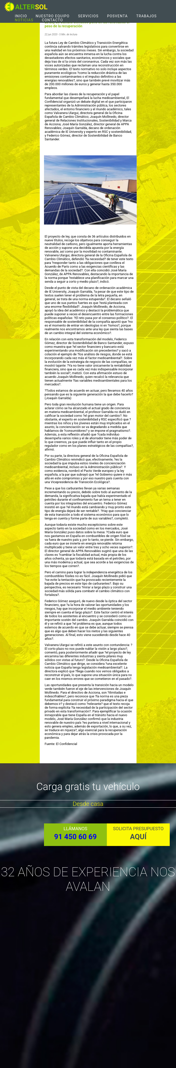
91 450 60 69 (75, 836)
